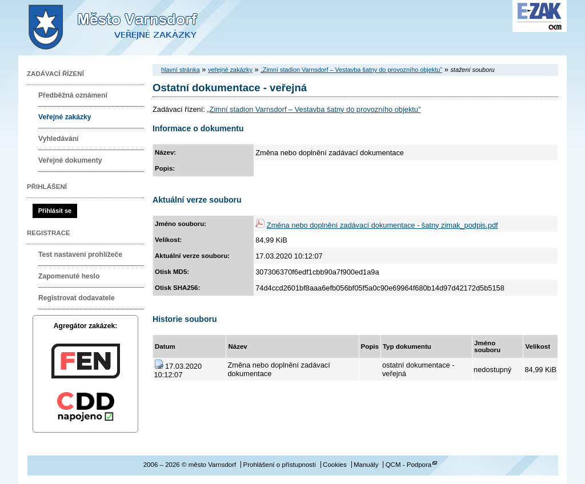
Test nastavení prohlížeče (80, 255)
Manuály (366, 464)
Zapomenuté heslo (68, 276)
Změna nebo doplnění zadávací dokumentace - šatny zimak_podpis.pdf (382, 225)
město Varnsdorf (132, 27)
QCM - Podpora (409, 464)
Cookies (335, 464)
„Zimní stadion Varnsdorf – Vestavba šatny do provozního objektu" (351, 69)
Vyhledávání (58, 139)
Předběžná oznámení (72, 95)
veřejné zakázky (230, 69)
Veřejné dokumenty (70, 160)
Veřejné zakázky (64, 117)
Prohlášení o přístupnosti (279, 464)
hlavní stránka (180, 69)
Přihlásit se (54, 210)
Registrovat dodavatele (76, 298)
